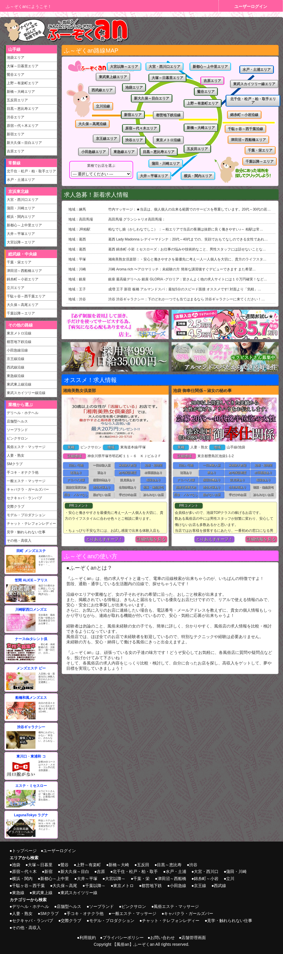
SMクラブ (15, 464)
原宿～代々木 (24, 871)
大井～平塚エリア (21, 234)
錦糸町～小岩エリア (22, 279)
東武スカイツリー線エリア (254, 84)
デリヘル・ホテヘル (22, 413)
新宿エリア (15, 134)
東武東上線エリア (113, 77)
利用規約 (87, 937)
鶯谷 (64, 864)
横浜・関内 (22, 878)
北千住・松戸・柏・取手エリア (31, 171)
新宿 (48, 871)
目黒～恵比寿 (169, 864)
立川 (230, 878)
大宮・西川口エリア (22, 200)
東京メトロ (123, 885)
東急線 (18, 892)
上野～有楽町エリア (22, 83)
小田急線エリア (93, 152)
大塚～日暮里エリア (22, 66)
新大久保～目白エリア (24, 143)
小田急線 (178, 885)
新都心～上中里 (54, 878)
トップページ (24, 850)
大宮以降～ (115, 878)
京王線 (200, 885)
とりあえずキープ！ (104, 539)
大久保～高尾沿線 (92, 124)
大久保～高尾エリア (22, 305)
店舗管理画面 (193, 937)
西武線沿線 (15, 367)
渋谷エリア (15, 117)
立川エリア (15, 288)
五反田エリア (17, 100)
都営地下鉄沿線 (19, 342)
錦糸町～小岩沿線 (244, 115)
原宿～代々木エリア (22, 126)
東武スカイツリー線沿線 (26, 393)
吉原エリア (15, 151)
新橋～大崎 (119, 864)
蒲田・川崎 (236, 871)
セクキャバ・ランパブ (24, 498)
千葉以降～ (95, 885)
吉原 (101, 871)
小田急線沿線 (17, 350)
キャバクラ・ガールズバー (28, 489)
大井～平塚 (87, 878)
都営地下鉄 (151, 885)
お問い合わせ (162, 937)
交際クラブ (15, 506)
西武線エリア (102, 90)
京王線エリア (106, 139)
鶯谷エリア (15, 75)
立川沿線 (103, 106)
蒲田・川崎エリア (21, 208)
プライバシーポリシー (123, 937)
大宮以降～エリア (21, 242)
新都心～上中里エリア (24, 225)
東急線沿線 (15, 376)
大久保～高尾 (64, 885)
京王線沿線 (15, 359)
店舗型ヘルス (17, 421)
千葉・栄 (141, 878)
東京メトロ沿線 (19, 333)
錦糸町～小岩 (206, 878)
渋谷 (193, 864)
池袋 (16, 864)
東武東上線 (42, 892)
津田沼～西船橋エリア (24, 271)
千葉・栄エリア (19, 262)
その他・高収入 (19, 541)
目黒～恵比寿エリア (22, 109)
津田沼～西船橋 (171, 878)
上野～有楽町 (88, 864)
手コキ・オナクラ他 (22, 472)
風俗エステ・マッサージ (26, 447)
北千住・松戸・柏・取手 (135, 871)
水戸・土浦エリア (21, 180)
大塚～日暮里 (40, 864)
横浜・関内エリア (21, 217)
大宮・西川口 (206, 871)
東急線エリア (124, 152)
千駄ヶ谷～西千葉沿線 (245, 129)
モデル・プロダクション (26, 515)
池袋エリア (15, 57)
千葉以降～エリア (21, 313)
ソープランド (17, 430)
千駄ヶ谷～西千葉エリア (26, 296)
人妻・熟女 (15, 455)
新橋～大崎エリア (21, 92)
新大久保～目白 (74, 871)
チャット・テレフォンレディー (31, 523)
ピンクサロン (17, 438)
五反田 (143, 864)
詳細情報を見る (151, 539)
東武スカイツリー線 (78, 892)
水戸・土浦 (176, 871)
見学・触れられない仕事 (26, 532)
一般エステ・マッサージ (26, 481)
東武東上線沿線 (19, 384)
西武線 (220, 885)
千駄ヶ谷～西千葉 (28, 885)
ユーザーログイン (250, 6)
